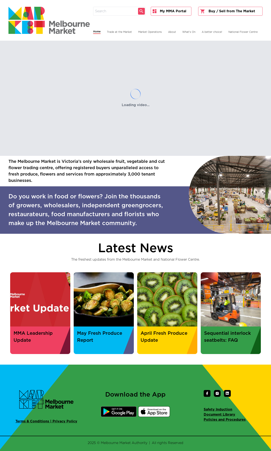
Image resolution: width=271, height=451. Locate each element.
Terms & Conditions (32, 421)
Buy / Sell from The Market (227, 11)
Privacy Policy (65, 421)
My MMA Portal (169, 11)
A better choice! (212, 32)
